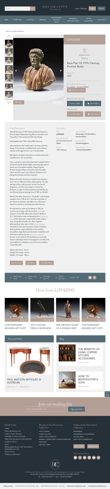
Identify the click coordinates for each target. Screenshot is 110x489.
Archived (101, 20)
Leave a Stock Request (13, 434)
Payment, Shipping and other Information (55, 439)
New (6, 20)
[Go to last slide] (7, 314)
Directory (11, 386)
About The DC (10, 452)
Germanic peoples (37, 234)
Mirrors (42, 20)
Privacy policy (8, 486)
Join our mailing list (13, 431)
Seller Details (31, 263)
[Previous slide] (9, 36)
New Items (43, 442)
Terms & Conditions (12, 454)
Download (75, 114)
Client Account (45, 434)
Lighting (30, 20)
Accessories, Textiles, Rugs (56, 20)
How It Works (44, 431)
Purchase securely (76, 90)
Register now (93, 446)
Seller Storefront (16, 263)
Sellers (92, 8)
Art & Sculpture (88, 20)
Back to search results (15, 31)
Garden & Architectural (73, 20)
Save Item (92, 114)
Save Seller (92, 103)
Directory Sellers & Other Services (18, 439)
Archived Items (44, 445)
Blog (7, 444)
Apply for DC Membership (82, 439)
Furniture (17, 20)
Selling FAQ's (78, 437)
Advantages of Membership (83, 434)
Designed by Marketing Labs (76, 486)
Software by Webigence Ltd (97, 486)
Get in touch (79, 446)
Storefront (24, 386)
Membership (77, 431)
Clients (101, 8)
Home (7, 429)
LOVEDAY (60, 134)
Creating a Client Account (15, 436)
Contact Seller (75, 103)
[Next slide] (9, 102)
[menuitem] (9, 43)
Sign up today (76, 409)
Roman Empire (39, 224)
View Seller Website (46, 263)
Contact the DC (11, 442)
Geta (40, 211)
